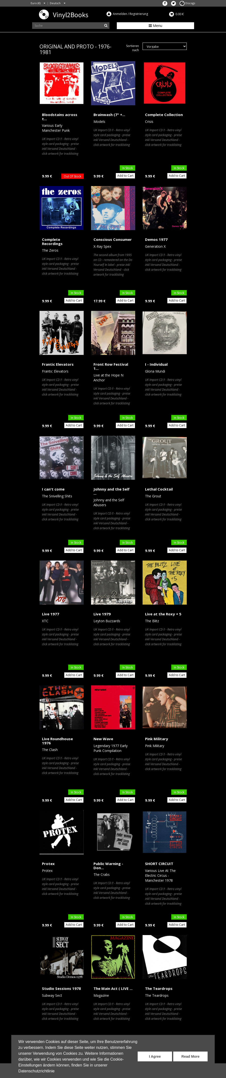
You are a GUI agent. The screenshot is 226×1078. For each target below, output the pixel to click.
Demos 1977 (156, 239)
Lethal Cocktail (159, 489)
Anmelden (120, 14)
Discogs (187, 3)
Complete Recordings (52, 241)
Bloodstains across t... (59, 116)
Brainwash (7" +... (109, 114)
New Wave (103, 738)
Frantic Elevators (58, 364)
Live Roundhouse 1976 (57, 740)
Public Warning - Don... (108, 865)
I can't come (53, 489)
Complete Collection (164, 114)
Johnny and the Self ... (111, 491)
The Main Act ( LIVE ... (113, 988)
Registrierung (139, 14)
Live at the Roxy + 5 (163, 613)
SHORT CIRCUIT (159, 863)
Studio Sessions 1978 (61, 988)
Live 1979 (102, 613)
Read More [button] (190, 1056)
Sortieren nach (132, 48)
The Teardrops (159, 988)
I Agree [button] (155, 1056)
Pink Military (156, 738)
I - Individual (156, 364)
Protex (48, 863)
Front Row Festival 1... (110, 366)
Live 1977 (50, 613)
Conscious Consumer (112, 239)
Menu (155, 25)
